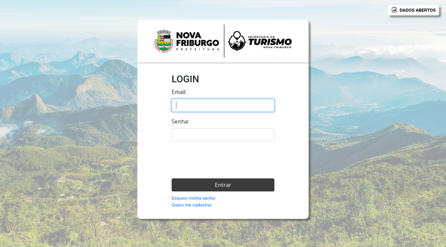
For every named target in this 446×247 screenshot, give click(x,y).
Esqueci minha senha (193, 198)
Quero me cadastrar (192, 205)
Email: (179, 92)
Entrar (223, 185)
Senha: (180, 121)
